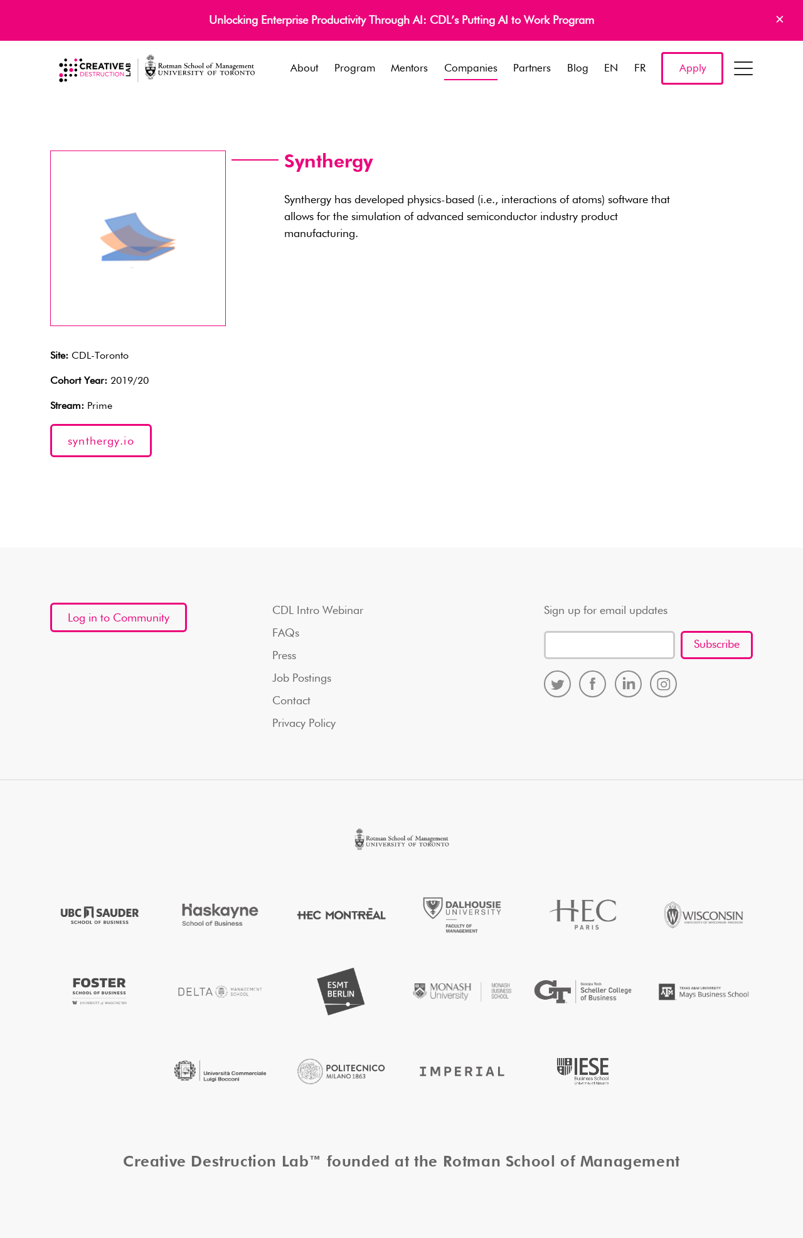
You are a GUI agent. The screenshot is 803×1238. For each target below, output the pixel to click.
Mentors (409, 68)
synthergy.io (101, 441)
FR (640, 68)
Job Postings (301, 678)
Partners (532, 68)
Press (284, 656)
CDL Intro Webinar (317, 610)
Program (354, 68)
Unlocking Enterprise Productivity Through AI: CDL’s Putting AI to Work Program (401, 20)
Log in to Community (118, 618)
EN (611, 68)
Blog (577, 68)
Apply (692, 68)
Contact (291, 701)
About (304, 68)
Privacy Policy (304, 723)
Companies (470, 68)
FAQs (285, 633)
